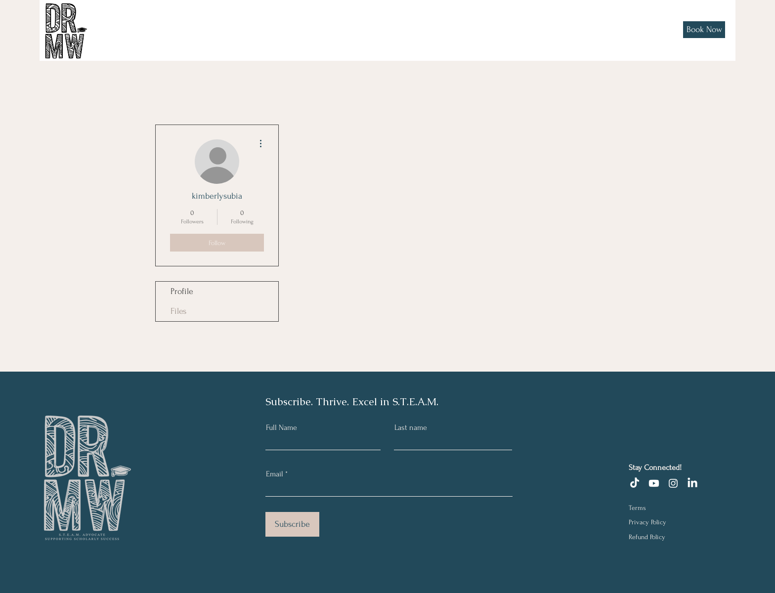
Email (274, 474)
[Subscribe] (292, 524)
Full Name (281, 427)
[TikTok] (635, 483)
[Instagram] (673, 483)
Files (178, 311)
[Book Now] (704, 29)
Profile (182, 291)
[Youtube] (654, 483)
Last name (410, 427)
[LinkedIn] (692, 483)
